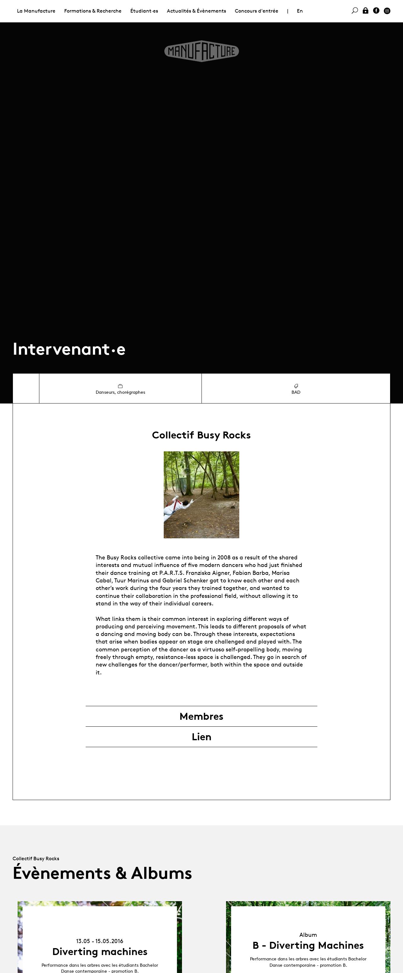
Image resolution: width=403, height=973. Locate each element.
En (300, 11)
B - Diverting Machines (308, 945)
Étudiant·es (144, 11)
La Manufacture (36, 11)
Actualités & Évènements (196, 11)
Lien (202, 737)
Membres (201, 716)
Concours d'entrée (256, 11)
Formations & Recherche (93, 11)
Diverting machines (100, 952)
